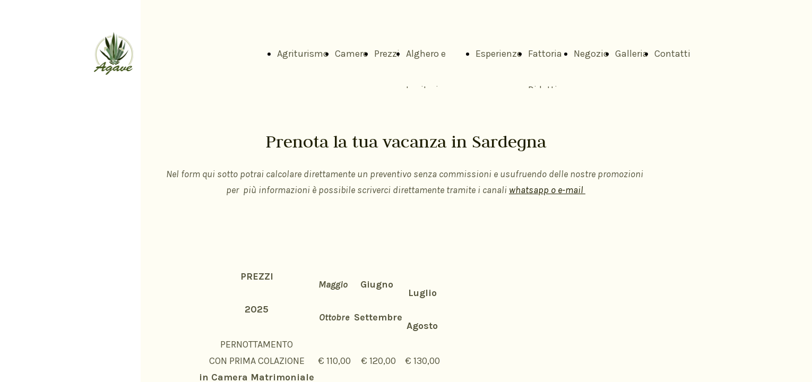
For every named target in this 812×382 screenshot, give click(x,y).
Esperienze (499, 53)
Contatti (672, 53)
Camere (351, 53)
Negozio (591, 53)
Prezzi (387, 53)
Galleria (631, 53)
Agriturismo (303, 53)
